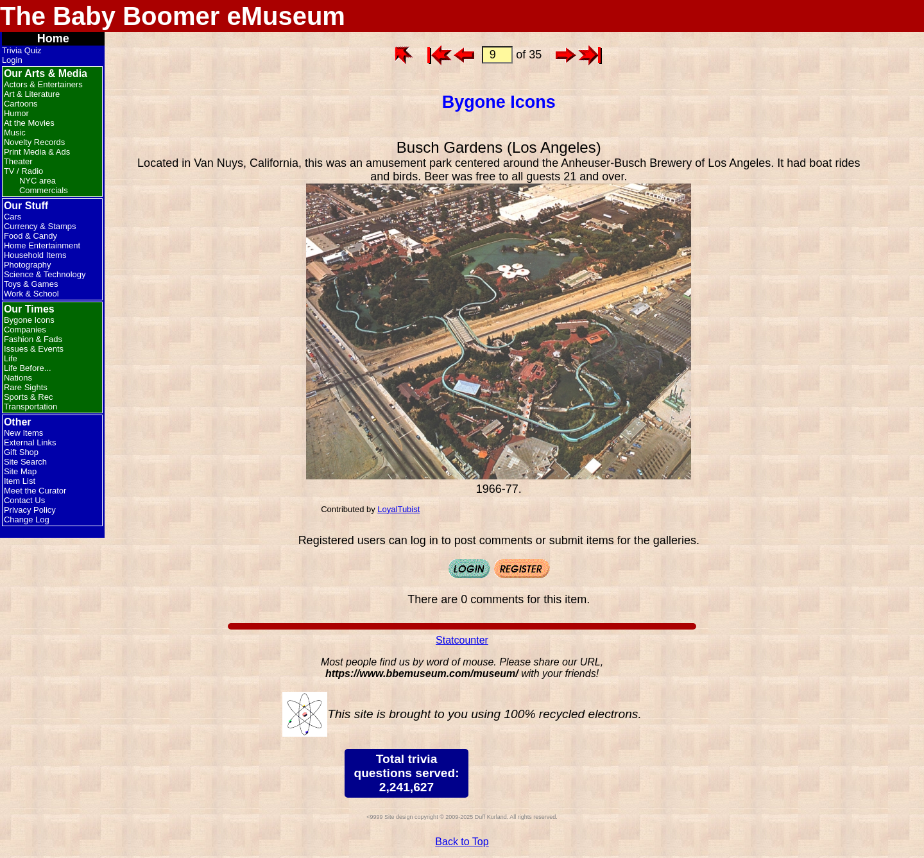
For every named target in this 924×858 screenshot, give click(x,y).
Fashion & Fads (33, 339)
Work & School (31, 293)
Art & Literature (32, 94)
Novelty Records (34, 142)
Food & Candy (30, 236)
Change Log (26, 519)
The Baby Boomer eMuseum (172, 16)
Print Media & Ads (37, 152)
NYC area (37, 180)
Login (12, 60)
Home (53, 38)
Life (10, 358)
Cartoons (21, 103)
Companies (25, 329)
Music (15, 132)
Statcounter (462, 640)
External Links (30, 442)
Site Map (20, 471)
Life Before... (27, 368)
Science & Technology (45, 274)
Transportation (30, 406)
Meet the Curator (35, 490)
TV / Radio (23, 171)
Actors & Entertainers (43, 84)
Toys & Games (31, 284)
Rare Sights (25, 387)
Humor (16, 113)
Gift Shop (21, 452)
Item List (19, 481)
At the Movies (29, 123)
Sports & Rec (28, 397)
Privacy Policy (30, 510)
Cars (12, 216)
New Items (23, 433)
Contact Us (24, 500)
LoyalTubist (398, 509)
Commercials (43, 190)
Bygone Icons (29, 320)
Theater (18, 161)
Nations (18, 377)
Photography (27, 265)
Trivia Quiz (22, 50)
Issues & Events (34, 349)
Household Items (35, 255)
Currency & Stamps (40, 226)
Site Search (25, 462)
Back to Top (461, 841)
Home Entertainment (42, 245)
